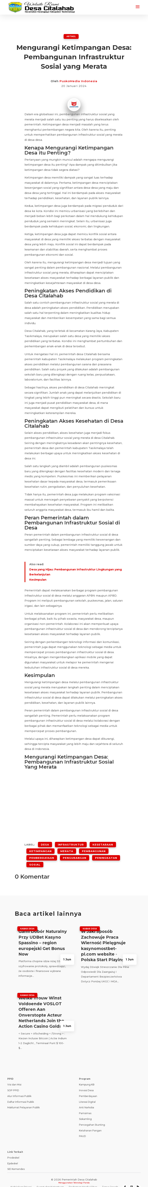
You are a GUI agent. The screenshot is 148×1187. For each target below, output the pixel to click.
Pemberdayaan (41, 853)
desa (45, 843)
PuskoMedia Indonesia (78, 81)
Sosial (34, 857)
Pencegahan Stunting (92, 1117)
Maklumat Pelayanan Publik (23, 1099)
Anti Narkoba (86, 1099)
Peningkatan (106, 853)
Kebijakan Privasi (21, 1179)
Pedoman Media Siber (83, 1179)
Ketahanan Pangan (90, 1122)
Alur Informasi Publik (19, 1088)
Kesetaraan (102, 843)
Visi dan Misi (14, 1076)
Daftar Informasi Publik (20, 1094)
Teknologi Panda (81, 1175)
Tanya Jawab (110, 1179)
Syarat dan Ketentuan (50, 1179)
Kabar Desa (27, 921)
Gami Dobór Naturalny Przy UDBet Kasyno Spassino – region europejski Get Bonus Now (42, 935)
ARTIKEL (71, 36)
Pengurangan (74, 853)
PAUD (82, 1128)
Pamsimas (85, 1105)
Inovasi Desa (86, 1082)
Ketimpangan (40, 848)
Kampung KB (86, 1076)
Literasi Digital (87, 1094)
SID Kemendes (16, 1161)
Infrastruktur (71, 843)
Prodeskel (13, 1150)
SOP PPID (13, 1082)
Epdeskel (12, 1155)
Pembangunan (94, 848)
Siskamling (85, 1111)
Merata (66, 848)
